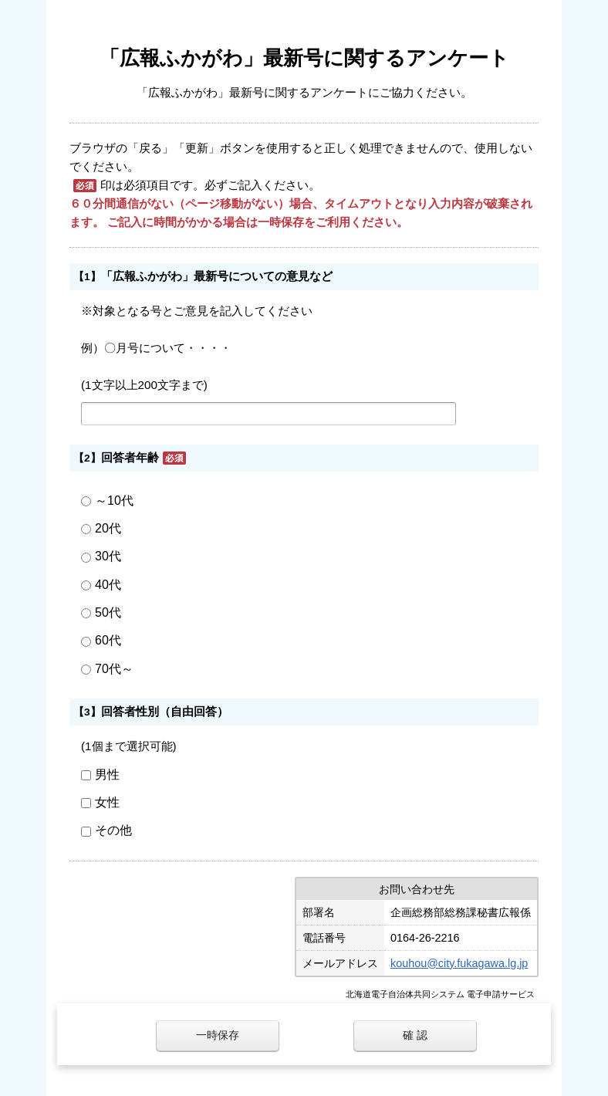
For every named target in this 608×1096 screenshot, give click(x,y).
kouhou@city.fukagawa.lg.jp (459, 963)
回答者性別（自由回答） (164, 711)
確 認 (415, 1035)
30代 (108, 556)
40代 (108, 584)
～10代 (114, 500)
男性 (107, 774)
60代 (108, 640)
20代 (108, 528)
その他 (113, 830)
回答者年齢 (130, 457)
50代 (108, 612)
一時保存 (217, 1035)
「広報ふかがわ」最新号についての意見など (217, 275)
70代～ (114, 668)
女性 (107, 802)
